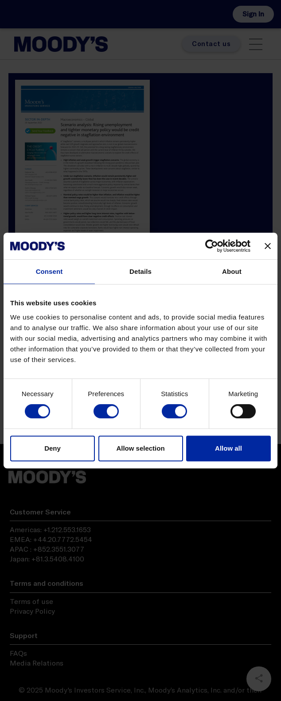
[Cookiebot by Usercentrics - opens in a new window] (211, 246)
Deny (52, 448)
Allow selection (140, 448)
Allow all (228, 448)
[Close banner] (268, 246)
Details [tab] (140, 271)
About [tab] (232, 271)
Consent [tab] (49, 271)
